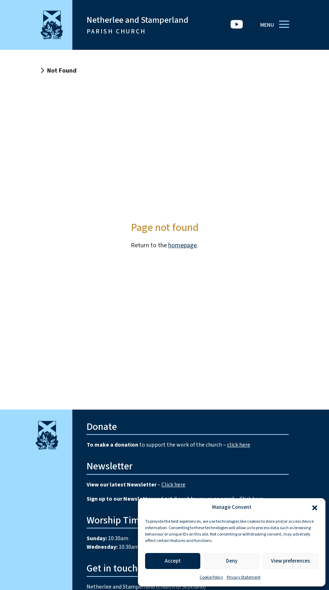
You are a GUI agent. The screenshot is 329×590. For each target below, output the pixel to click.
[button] (314, 507)
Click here (173, 485)
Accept (173, 561)
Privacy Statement (244, 577)
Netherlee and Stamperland (137, 25)
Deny (231, 561)
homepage (182, 245)
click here (238, 445)
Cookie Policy (211, 577)
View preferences (290, 561)
